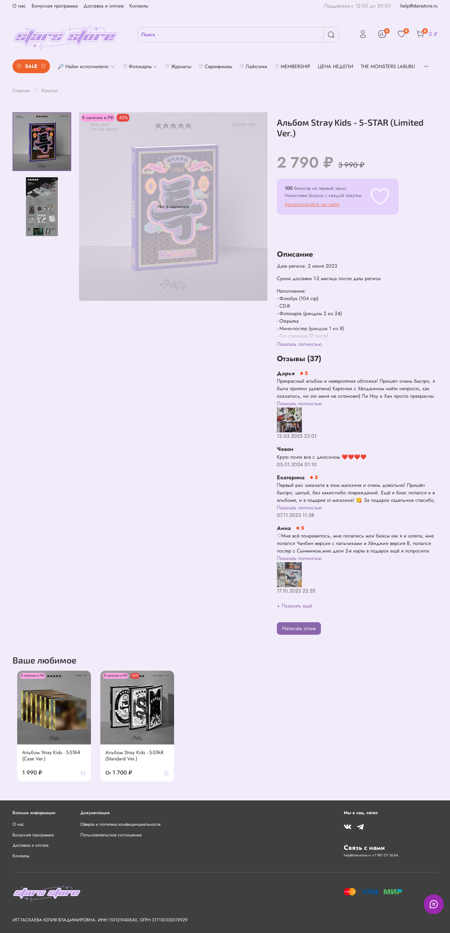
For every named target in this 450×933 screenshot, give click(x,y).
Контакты (138, 5)
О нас (19, 5)
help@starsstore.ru (419, 5)
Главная (21, 90)
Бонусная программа (55, 5)
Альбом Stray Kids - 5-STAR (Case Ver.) (47, 759)
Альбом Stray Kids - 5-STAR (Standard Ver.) (133, 759)
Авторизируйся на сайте (312, 204)
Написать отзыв (299, 628)
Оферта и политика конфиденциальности (120, 824)
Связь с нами (364, 847)
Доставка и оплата (103, 5)
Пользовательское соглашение (111, 835)
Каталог (50, 90)
